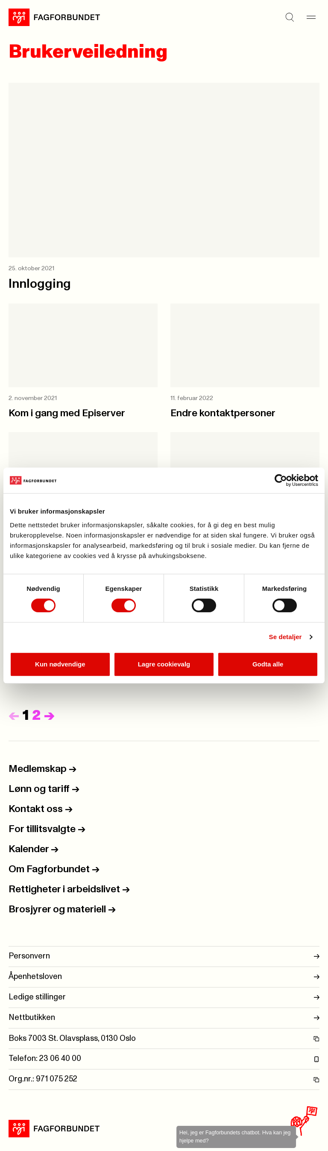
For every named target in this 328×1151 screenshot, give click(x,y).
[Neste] (49, 716)
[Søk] (289, 17)
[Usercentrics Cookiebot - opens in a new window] (280, 480)
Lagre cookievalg (164, 664)
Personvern (164, 956)
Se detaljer (285, 636)
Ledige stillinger (164, 997)
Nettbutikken (164, 1018)
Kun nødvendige (60, 664)
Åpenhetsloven (164, 977)
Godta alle (268, 664)
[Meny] (310, 17)
